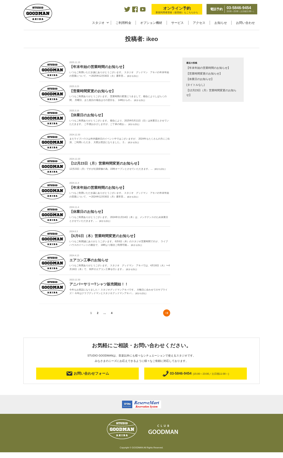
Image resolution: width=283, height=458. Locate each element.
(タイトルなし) (195, 84)
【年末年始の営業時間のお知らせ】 (208, 67)
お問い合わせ (245, 22)
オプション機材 (151, 22)
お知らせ (220, 22)
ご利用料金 (123, 22)
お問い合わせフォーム (87, 379)
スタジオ (98, 22)
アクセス (199, 22)
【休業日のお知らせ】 (200, 79)
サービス (177, 22)
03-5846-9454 (195, 379)
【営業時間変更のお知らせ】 (204, 73)
